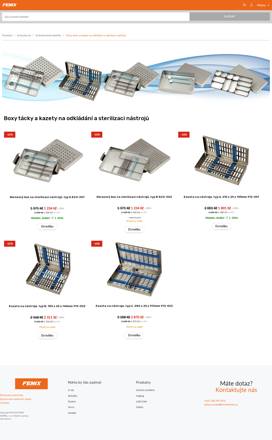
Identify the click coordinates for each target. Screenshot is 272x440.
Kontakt (72, 412)
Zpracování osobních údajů (15, 399)
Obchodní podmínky (11, 395)
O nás (71, 390)
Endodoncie (24, 35)
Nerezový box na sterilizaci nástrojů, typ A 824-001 (47, 197)
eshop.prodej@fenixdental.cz (221, 404)
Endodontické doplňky (48, 35)
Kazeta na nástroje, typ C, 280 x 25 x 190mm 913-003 (134, 305)
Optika (139, 407)
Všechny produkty (145, 390)
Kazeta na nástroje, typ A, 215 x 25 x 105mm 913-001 (221, 196)
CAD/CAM (141, 401)
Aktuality (72, 395)
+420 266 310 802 (215, 400)
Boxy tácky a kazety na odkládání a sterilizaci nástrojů (96, 35)
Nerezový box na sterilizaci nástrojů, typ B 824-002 (134, 196)
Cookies (4, 403)
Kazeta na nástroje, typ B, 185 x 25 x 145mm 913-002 (47, 306)
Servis (71, 407)
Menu (263, 5)
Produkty (7, 35)
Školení (72, 401)
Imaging (140, 395)
